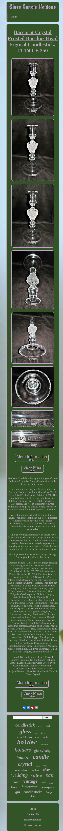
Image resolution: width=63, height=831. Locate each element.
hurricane (30, 787)
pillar (32, 796)
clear (46, 769)
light (16, 792)
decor (43, 733)
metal (38, 766)
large (45, 766)
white (40, 726)
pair (50, 775)
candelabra (24, 737)
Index (33, 808)
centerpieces (21, 770)
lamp (49, 792)
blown (14, 787)
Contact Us (33, 814)
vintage (30, 781)
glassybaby (42, 750)
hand (43, 782)
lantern (23, 757)
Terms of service (32, 825)
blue (37, 737)
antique (36, 770)
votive (36, 775)
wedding (19, 775)
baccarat (44, 744)
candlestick (25, 725)
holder (27, 743)
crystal (25, 764)
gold (51, 783)
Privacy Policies (32, 819)
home (16, 782)
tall (48, 725)
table (45, 737)
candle (41, 757)
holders (23, 750)
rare (36, 734)
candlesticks (33, 792)
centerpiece (47, 787)
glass (25, 731)
